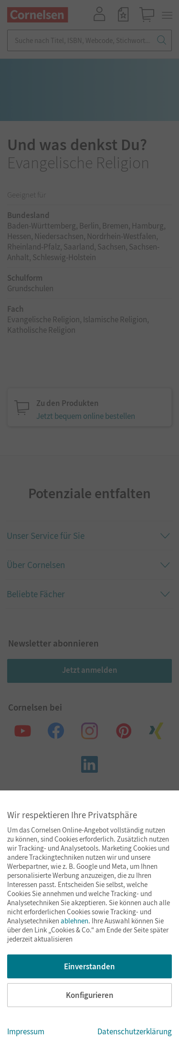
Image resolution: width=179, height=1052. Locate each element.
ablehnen (74, 920)
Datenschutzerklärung (134, 1031)
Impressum (25, 1031)
